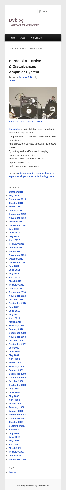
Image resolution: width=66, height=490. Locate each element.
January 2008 (16, 411)
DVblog (16, 20)
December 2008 (17, 374)
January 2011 (16, 288)
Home (12, 38)
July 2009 (14, 348)
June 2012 (14, 232)
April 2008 (14, 400)
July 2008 (14, 388)
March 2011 (15, 281)
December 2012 (17, 214)
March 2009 (15, 362)
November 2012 (17, 218)
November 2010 (17, 295)
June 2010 (14, 310)
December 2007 (17, 414)
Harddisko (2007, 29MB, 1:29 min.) (27, 121)
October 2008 (16, 381)
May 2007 (14, 440)
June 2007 (14, 437)
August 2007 (16, 429)
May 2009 (14, 355)
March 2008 (15, 403)
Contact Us (36, 38)
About (23, 38)
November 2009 (17, 336)
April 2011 (14, 277)
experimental (15, 176)
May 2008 (14, 396)
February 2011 (16, 284)
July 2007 (14, 433)
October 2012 (16, 221)
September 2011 (18, 262)
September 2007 (18, 426)
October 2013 (16, 203)
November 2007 (17, 418)
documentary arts (45, 173)
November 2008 (17, 377)
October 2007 (16, 422)
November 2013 (17, 199)
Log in (12, 472)
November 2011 (17, 255)
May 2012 (14, 236)
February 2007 (16, 451)
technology (42, 176)
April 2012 (14, 240)
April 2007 (14, 444)
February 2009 (16, 366)
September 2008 (18, 385)
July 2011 (14, 266)
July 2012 (14, 229)
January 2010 (16, 329)
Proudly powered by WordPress (33, 486)
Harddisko (14, 129)
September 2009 (18, 344)
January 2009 (16, 370)
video (52, 176)
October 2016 (16, 192)
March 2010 (15, 322)
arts (20, 173)
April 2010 (14, 318)
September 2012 (18, 225)
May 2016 (14, 195)
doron (12, 80)
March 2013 (15, 206)
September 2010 (18, 303)
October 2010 (16, 299)
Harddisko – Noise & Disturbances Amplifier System (25, 66)
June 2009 (14, 351)
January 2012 (16, 247)
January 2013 (16, 210)
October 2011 (16, 258)
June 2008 (14, 392)
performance (29, 176)
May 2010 (14, 314)
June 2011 (14, 269)
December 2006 (17, 459)
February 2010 (16, 325)
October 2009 (16, 340)
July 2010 (14, 307)
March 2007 (15, 448)
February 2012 (16, 243)
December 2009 (17, 333)
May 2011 (14, 273)
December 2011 (17, 251)
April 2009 (14, 359)
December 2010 (17, 292)
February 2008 (16, 407)
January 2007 (16, 455)
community (29, 173)
